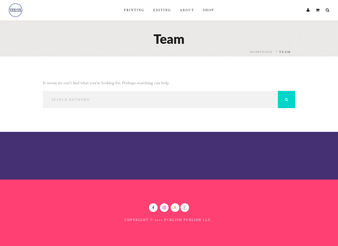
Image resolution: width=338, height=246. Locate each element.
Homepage (261, 52)
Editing (162, 10)
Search (286, 99)
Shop (208, 10)
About (187, 10)
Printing (134, 10)
